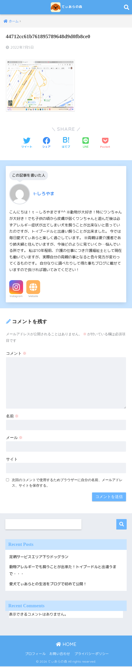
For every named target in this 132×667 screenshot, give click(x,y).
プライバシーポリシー (91, 654)
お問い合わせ (59, 654)
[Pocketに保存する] (105, 143)
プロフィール (35, 654)
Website (33, 295)
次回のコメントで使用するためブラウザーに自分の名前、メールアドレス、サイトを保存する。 (67, 482)
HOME (66, 645)
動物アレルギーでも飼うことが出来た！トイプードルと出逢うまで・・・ (64, 570)
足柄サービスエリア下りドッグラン (40, 556)
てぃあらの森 (66, 7)
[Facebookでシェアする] (46, 143)
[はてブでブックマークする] (66, 143)
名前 (12, 416)
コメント (16, 353)
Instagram (16, 295)
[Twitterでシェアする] (26, 143)
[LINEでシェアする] (85, 143)
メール (14, 437)
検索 (121, 524)
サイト (12, 459)
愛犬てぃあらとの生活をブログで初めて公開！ (50, 584)
